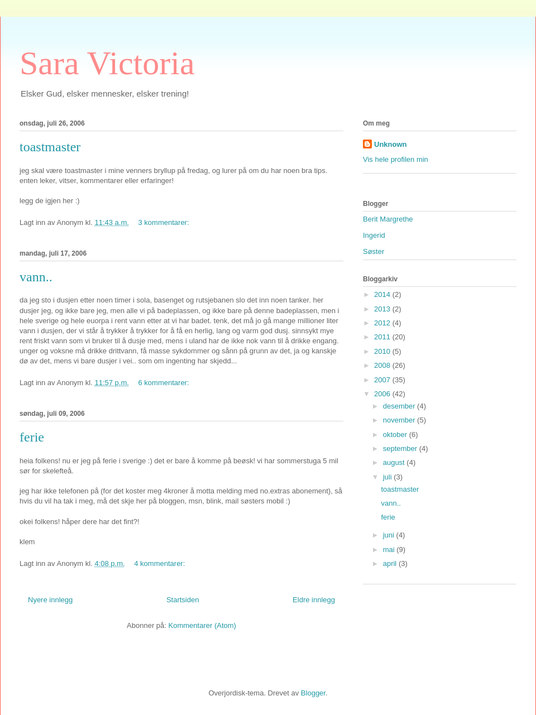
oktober (396, 434)
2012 (383, 323)
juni (389, 535)
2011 (383, 337)
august (395, 462)
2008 (383, 365)
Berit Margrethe (388, 219)
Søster (373, 251)
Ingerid (374, 235)
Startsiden (182, 600)
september (401, 448)
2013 (383, 309)
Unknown (390, 144)
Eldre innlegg (314, 600)
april (391, 563)
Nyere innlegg (50, 600)
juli (388, 477)
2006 (383, 394)
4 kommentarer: (160, 563)
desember (400, 406)
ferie (32, 437)
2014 (383, 294)
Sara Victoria (107, 63)
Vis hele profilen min (395, 159)
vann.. (36, 277)
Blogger (313, 693)
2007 (383, 380)
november (400, 420)
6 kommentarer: (165, 382)
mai (390, 549)
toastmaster (50, 147)
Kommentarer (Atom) (202, 625)
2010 (383, 351)
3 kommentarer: (165, 222)
